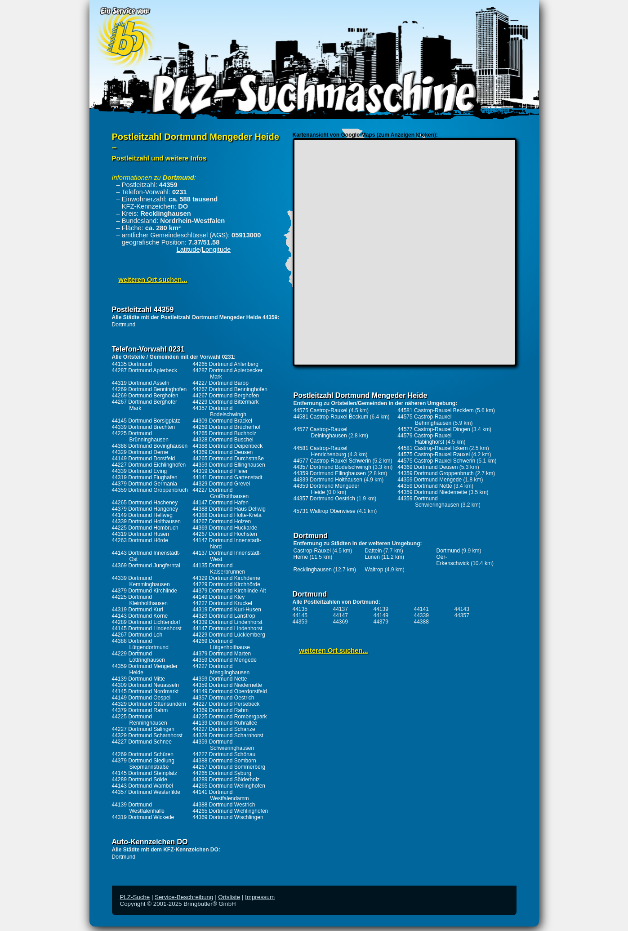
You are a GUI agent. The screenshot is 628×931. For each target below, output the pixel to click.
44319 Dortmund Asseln (140, 383)
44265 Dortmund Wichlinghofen (230, 811)
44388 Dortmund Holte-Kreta (226, 515)
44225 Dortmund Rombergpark (229, 716)
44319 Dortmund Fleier (220, 471)
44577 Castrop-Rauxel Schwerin (332, 461)
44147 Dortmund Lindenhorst (227, 628)
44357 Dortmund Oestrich (223, 698)
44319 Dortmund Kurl (137, 609)
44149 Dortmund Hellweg (142, 515)
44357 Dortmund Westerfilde (146, 792)
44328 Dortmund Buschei (222, 440)
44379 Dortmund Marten (221, 653)
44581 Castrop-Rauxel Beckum (331, 417)
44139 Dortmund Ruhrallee (224, 723)
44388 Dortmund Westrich (223, 805)
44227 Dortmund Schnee (142, 742)
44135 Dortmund (132, 364)
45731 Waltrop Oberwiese (325, 511)
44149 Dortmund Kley (218, 597)
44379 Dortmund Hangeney (145, 509)
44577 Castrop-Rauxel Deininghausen (320, 432)
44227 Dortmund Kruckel (222, 603)
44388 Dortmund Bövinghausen (150, 446)
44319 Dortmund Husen (140, 534)
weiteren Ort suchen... (153, 279)
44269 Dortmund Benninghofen (149, 389)
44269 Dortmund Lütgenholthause (221, 644)
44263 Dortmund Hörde (140, 540)
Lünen (372, 557)
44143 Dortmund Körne (140, 616)
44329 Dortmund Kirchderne (226, 578)
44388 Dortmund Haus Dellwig (229, 509)
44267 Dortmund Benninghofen (229, 389)
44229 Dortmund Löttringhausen (138, 656)
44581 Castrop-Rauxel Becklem (435, 410)
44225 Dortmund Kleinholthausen (140, 600)
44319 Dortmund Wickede (143, 817)
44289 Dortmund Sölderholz (225, 779)
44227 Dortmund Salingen (143, 729)
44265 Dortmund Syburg (221, 773)
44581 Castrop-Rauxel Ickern (432, 448)
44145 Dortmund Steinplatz (144, 773)
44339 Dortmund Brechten (143, 427)
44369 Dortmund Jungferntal (146, 565)
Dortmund (124, 324)
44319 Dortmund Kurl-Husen (226, 609)
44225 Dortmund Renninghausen (139, 719)
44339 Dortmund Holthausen (146, 521)
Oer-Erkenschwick (452, 560)
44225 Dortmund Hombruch (145, 528)
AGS (219, 235)
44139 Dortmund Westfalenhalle (138, 808)
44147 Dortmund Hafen (220, 502)
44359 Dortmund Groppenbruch (150, 490)
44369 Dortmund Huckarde (224, 528)
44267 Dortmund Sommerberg (228, 767)
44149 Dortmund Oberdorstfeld (229, 691)
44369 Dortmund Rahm (220, 710)
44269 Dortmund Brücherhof (226, 427)
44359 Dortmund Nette (219, 679)
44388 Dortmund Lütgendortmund (140, 644)
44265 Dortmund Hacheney (145, 502)
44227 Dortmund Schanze (223, 729)
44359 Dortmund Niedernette (227, 685)
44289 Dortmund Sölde (139, 779)
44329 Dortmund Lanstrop (223, 616)
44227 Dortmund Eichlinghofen (149, 465)
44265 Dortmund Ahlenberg (225, 364)
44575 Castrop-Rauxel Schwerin (436, 461)
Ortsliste (229, 897)
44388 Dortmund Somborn (224, 760)
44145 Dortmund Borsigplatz (146, 421)
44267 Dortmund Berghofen (225, 395)
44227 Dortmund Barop (220, 383)
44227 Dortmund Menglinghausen (220, 669)
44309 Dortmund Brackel (222, 421)
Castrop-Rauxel (312, 551)
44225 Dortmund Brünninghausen (140, 436)
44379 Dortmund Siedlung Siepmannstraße (143, 763)
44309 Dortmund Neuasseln (145, 685)
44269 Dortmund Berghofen (145, 395)
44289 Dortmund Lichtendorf (146, 622)
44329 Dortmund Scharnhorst (147, 735)
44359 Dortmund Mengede (224, 660)
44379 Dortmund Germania (144, 484)
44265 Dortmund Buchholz (224, 433)
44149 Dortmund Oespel (141, 698)
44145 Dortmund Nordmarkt (145, 691)
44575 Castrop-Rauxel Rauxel (433, 454)
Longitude (216, 249)
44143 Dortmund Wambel (142, 786)
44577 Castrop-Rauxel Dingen (433, 429)
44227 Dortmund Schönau (223, 754)
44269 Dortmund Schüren (143, 754)
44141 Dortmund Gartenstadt (227, 477)
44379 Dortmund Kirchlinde (144, 591)
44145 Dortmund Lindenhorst (147, 628)
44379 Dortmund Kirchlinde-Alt (229, 591)
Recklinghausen (313, 569)
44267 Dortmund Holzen (221, 521)
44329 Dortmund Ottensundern (149, 704)
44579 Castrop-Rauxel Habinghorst (424, 438)
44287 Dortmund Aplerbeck (144, 370)
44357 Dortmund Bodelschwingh (219, 411)
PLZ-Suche (135, 897)
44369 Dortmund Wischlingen (227, 817)
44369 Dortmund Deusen (222, 452)
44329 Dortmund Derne (140, 452)
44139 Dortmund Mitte (138, 679)
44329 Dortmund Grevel (221, 484)
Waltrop (374, 569)
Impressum (260, 897)
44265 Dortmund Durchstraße (228, 458)
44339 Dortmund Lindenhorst (227, 622)
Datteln (373, 551)
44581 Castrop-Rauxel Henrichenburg (320, 451)
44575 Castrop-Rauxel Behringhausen (424, 420)
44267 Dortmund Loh (137, 635)
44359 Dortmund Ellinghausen (228, 465)
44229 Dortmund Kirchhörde (226, 584)
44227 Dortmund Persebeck (225, 704)
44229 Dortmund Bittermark (225, 402)
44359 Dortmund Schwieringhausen (223, 745)
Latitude (188, 249)
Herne (301, 557)
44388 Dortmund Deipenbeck (227, 446)
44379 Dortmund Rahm (140, 710)
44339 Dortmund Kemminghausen (141, 581)
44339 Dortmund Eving (139, 471)
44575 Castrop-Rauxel (320, 410)
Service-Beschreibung (184, 897)
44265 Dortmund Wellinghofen (228, 786)
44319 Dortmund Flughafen (145, 477)
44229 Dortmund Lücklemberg (228, 635)
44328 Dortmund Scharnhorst (227, 735)
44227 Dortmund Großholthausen (220, 493)
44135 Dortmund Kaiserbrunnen (218, 568)
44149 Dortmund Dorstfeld (143, 458)
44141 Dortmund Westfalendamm (220, 795)
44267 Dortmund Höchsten (224, 534)
